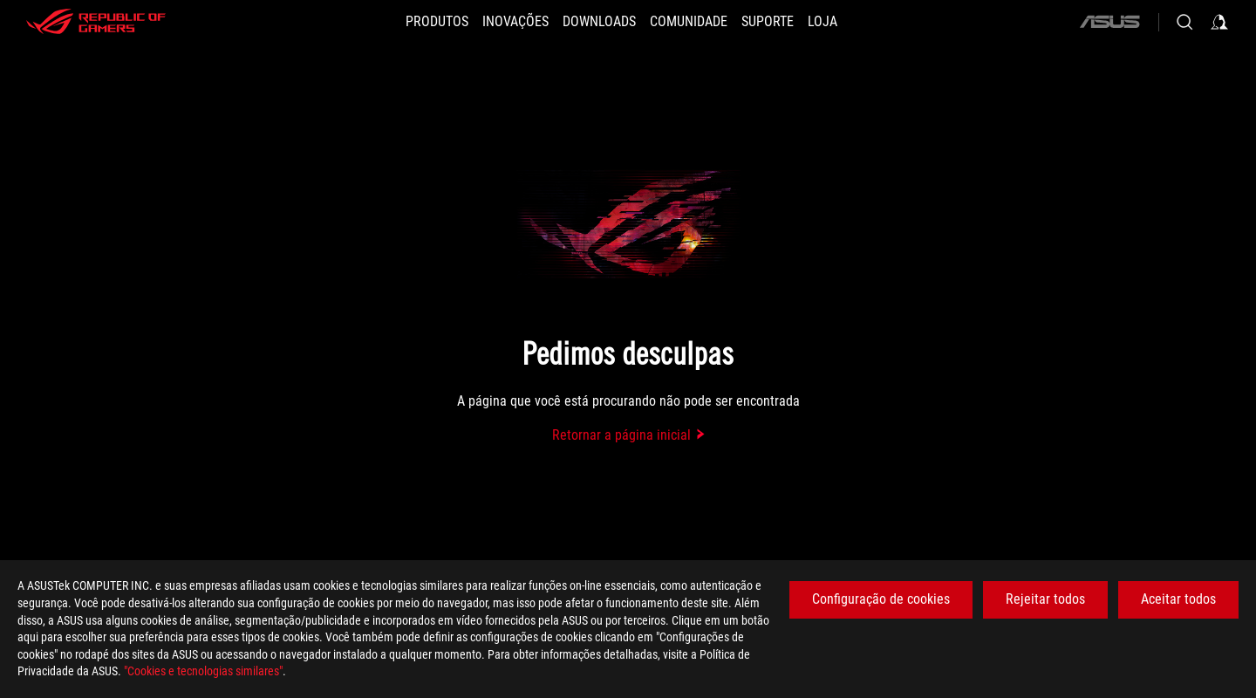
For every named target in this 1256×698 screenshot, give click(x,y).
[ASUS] (1109, 21)
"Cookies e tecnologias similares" (203, 671)
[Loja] (822, 22)
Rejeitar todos (1045, 599)
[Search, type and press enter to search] (1184, 21)
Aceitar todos (1178, 599)
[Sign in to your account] (1219, 22)
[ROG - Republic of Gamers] (96, 22)
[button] (437, 22)
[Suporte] (767, 22)
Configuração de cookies (881, 599)
